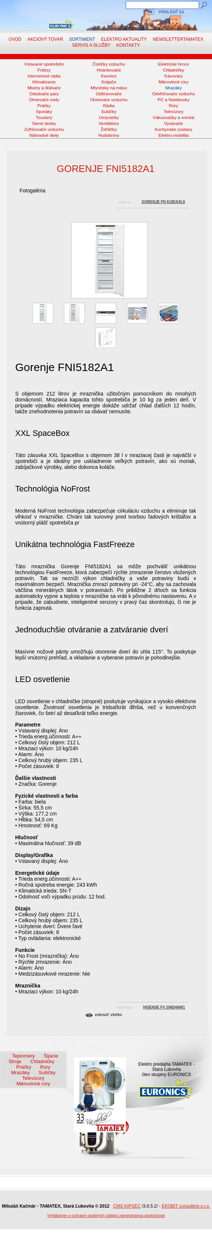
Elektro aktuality (124, 39)
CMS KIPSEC (127, 1206)
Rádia (109, 105)
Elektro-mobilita (173, 135)
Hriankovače (109, 70)
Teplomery (23, 1056)
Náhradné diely (44, 135)
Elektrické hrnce (173, 64)
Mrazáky (173, 87)
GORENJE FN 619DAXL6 (163, 202)
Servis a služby (91, 45)
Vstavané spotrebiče (44, 64)
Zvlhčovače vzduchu (44, 129)
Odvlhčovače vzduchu (173, 93)
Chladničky (173, 70)
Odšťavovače (109, 93)
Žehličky (109, 129)
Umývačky (109, 117)
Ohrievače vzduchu (108, 99)
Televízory (173, 111)
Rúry (173, 105)
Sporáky (44, 111)
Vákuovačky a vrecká (173, 117)
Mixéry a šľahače (44, 87)
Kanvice (109, 76)
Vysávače (173, 123)
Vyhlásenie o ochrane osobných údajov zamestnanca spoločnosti (106, 1215)
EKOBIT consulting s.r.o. (186, 1206)
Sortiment (82, 39)
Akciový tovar (45, 39)
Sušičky (109, 111)
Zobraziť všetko (108, 1015)
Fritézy (44, 70)
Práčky (44, 105)
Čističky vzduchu (108, 64)
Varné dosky (44, 123)
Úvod (15, 39)
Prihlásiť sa (171, 12)
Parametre (28, 725)
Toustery (44, 117)
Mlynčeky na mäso (109, 87)
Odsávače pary (44, 93)
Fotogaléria (33, 190)
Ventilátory (108, 123)
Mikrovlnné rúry (174, 82)
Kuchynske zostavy (173, 129)
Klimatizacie (43, 82)
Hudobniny (109, 135)
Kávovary (173, 76)
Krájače (108, 82)
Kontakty (128, 45)
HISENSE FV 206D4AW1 (164, 1007)
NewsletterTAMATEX (178, 39)
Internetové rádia (44, 76)
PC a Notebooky (173, 99)
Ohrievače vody (44, 99)
